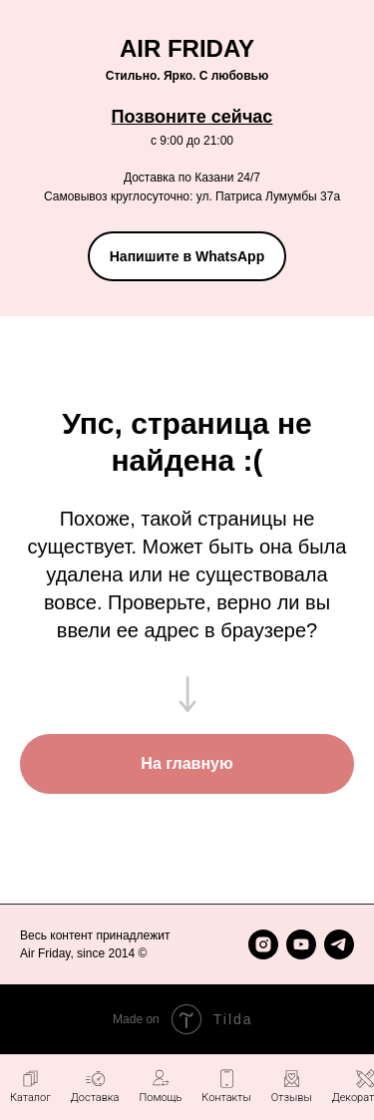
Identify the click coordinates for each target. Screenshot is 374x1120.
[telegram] (339, 944)
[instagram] (263, 944)
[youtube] (301, 944)
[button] (160, 1086)
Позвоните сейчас (192, 117)
